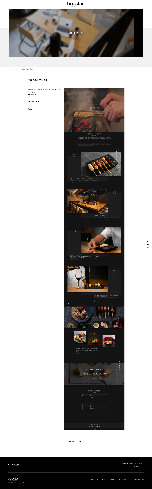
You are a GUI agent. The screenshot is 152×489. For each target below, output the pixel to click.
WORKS (17, 69)
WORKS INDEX (77, 441)
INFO (98, 479)
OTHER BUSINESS (125, 479)
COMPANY (113, 479)
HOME (11, 69)
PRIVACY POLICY (138, 479)
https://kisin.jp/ (32, 95)
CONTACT (14, 465)
